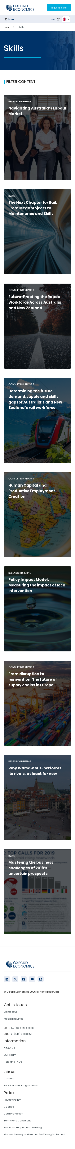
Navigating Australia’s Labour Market (37, 111)
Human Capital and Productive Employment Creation (31, 491)
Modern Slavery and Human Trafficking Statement (34, 1134)
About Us (9, 1048)
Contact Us (10, 1011)
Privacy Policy (12, 1099)
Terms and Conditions (17, 1120)
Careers (9, 1078)
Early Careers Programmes (21, 1085)
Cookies (9, 1106)
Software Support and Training (23, 1127)
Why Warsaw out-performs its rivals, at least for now (34, 771)
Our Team (10, 1054)
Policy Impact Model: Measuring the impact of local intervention (37, 585)
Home (7, 27)
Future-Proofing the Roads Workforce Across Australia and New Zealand (34, 302)
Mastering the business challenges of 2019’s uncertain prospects (30, 868)
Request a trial (59, 7)
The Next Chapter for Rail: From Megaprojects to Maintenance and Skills (32, 208)
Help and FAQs (13, 1061)
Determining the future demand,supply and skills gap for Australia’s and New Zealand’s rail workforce (35, 399)
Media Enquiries (13, 1018)
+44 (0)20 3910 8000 (21, 1028)
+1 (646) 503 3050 (21, 1034)
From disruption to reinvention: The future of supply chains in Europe (32, 679)
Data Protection (13, 1113)
